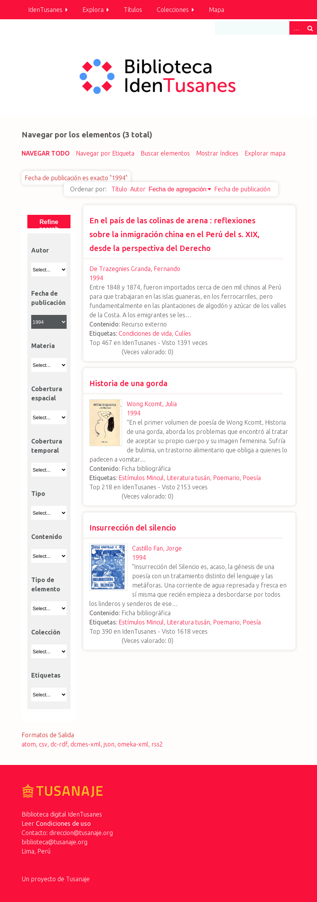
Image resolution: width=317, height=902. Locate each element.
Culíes (183, 333)
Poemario (226, 477)
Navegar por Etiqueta (105, 153)
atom (29, 744)
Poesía (252, 477)
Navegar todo (46, 153)
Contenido (46, 536)
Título (119, 189)
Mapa (216, 9)
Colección (45, 632)
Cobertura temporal (46, 446)
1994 (96, 277)
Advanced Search (296, 28)
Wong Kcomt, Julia (152, 403)
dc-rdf (58, 744)
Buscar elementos (165, 153)
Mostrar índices (217, 153)
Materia (43, 345)
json (109, 744)
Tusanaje (78, 878)
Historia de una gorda (128, 383)
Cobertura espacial (46, 393)
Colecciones (173, 9)
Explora (93, 9)
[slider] (104, 351)
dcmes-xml (85, 744)
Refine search (49, 223)
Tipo (38, 493)
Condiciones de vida (145, 333)
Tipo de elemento (45, 584)
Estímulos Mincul (141, 477)
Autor (138, 189)
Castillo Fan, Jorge (157, 548)
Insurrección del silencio (132, 527)
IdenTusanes (45, 9)
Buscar (310, 28)
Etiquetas (45, 675)
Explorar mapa (265, 153)
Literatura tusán (188, 477)
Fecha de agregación (177, 189)
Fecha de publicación (242, 189)
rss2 (157, 744)
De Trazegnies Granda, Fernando (134, 268)
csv (43, 744)
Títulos (133, 9)
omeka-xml (132, 744)
